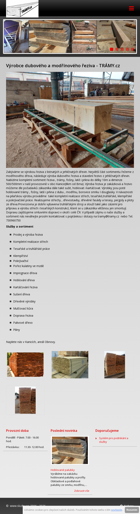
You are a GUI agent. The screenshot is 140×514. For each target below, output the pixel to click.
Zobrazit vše (81, 491)
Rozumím (131, 510)
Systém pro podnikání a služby (113, 440)
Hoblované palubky (63, 470)
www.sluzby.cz (19, 506)
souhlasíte (116, 510)
